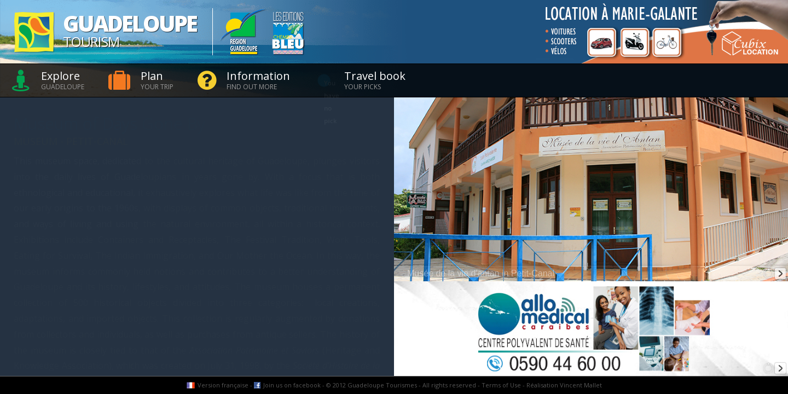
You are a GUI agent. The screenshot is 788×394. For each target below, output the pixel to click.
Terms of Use (501, 385)
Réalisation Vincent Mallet (564, 385)
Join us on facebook (292, 385)
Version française (223, 385)
